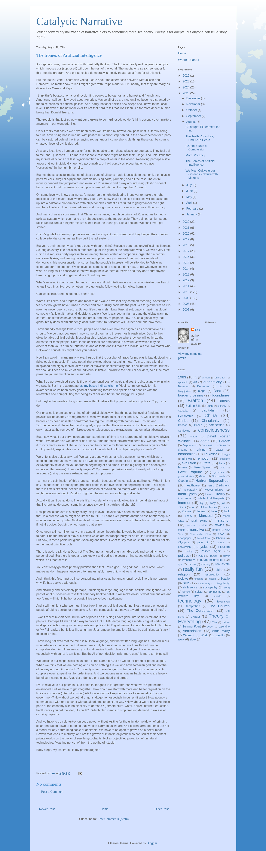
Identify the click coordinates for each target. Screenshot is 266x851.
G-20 (222, 467)
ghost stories (186, 476)
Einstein (187, 458)
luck (227, 511)
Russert (212, 578)
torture (226, 622)
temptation (193, 606)
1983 (182, 377)
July (189, 185)
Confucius (184, 430)
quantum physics (211, 559)
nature (216, 529)
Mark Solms (199, 520)
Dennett (224, 441)
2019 (186, 239)
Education (210, 454)
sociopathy (210, 587)
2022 (186, 221)
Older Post (161, 809)
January (192, 214)
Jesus (182, 507)
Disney (222, 445)
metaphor (222, 520)
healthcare (192, 485)
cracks (194, 436)
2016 (186, 256)
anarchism (220, 377)
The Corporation (201, 610)
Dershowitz (208, 445)
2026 (186, 75)
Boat (217, 391)
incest (208, 494)
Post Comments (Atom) (113, 819)
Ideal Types (187, 494)
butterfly (222, 406)
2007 (186, 309)
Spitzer (199, 591)
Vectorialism (192, 631)
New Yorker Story (200, 534)
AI (196, 377)
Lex (197, 329)
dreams (182, 449)
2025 (186, 81)
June (190, 191)
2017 (186, 251)
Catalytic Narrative (79, 21)
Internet (184, 503)
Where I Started (188, 59)
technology (189, 600)
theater (195, 616)
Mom (204, 525)
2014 (186, 268)
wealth (220, 635)
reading (205, 564)
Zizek (193, 639)
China (210, 415)
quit (180, 564)
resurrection (212, 574)
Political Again (211, 551)
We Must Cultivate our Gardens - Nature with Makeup (201, 174)
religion (184, 574)
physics (202, 547)
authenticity (212, 382)
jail (223, 502)
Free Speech (203, 467)
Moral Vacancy (195, 155)
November (193, 104)
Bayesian (183, 386)
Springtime (214, 591)
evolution (189, 463)
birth (221, 386)
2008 (186, 303)
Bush (209, 405)
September (194, 116)
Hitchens (224, 485)
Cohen (198, 425)
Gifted (202, 476)
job (193, 507)
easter (219, 449)
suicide (217, 596)
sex (186, 583)
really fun (193, 569)
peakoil (221, 542)
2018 (186, 245)
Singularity (223, 583)
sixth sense (190, 587)
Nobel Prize (204, 538)
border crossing (190, 395)
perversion (184, 546)
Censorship (185, 416)
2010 (186, 292)
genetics (219, 472)
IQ (201, 502)
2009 (186, 298)
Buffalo (224, 401)
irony (213, 502)
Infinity (220, 494)
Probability (188, 559)
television (223, 601)
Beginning (203, 386)
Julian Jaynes (208, 507)
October (192, 110)
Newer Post (47, 809)
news (221, 533)
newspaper (184, 538)
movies (219, 525)
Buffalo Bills (193, 405)
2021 (186, 227)
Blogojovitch (184, 391)
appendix (183, 382)
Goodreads (218, 476)
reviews (183, 578)
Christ (183, 421)
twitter (210, 626)
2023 (186, 93)
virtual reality (221, 631)
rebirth (219, 569)
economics (186, 454)
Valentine (224, 626)
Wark (204, 635)
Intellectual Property (211, 498)
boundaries (221, 395)
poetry (188, 551)
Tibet (214, 622)
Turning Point (192, 626)
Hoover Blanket (214, 489)
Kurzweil (187, 511)
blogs (201, 391)
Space (186, 591)
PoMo (201, 555)
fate (208, 463)
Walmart (188, 635)
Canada (183, 410)
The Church (219, 606)
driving (201, 449)
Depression (190, 445)
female (182, 467)
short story (204, 583)
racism (192, 564)
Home (105, 809)
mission (191, 525)
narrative (197, 530)
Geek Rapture (190, 472)
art (195, 382)
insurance (184, 498)
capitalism (210, 410)
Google (183, 480)
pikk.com (224, 546)
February (192, 208)
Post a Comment (52, 791)
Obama (220, 538)
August (191, 121)
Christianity (210, 421)
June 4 (226, 507)
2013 (186, 274)
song (227, 587)
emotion (204, 458)
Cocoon (183, 425)
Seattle (225, 578)
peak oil (203, 542)
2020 (186, 233)
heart (210, 485)
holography (190, 489)
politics (183, 555)
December (193, 98)
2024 (186, 87)
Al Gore (206, 377)
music (181, 529)
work (181, 639)
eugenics (225, 458)
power (214, 555)
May (189, 197)
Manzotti (206, 516)
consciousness (214, 430)
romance (198, 578)
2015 (186, 262)
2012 (186, 280)
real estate (222, 564)
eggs (227, 454)
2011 (186, 286)
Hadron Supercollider (212, 481)
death (204, 441)
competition (216, 425)
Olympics (183, 542)
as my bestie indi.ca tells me (99, 385)
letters (201, 511)
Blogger (152, 843)
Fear (222, 463)
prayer (226, 555)
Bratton (195, 400)
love (214, 511)
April (189, 202)
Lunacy (188, 515)
